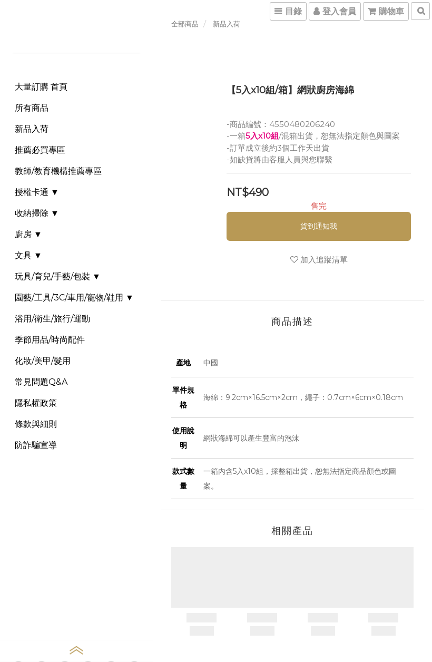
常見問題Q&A (41, 382)
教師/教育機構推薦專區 (58, 171)
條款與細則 (36, 424)
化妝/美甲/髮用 (43, 361)
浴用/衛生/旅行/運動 (52, 319)
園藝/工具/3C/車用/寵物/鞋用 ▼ (74, 298)
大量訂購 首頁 (41, 87)
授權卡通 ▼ (37, 192)
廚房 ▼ (28, 234)
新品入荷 (31, 129)
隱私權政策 (36, 403)
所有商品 (31, 108)
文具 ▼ (28, 255)
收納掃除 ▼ (37, 213)
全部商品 (185, 24)
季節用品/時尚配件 (50, 340)
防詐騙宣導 (36, 445)
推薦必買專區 (40, 150)
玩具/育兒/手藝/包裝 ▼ (58, 276)
